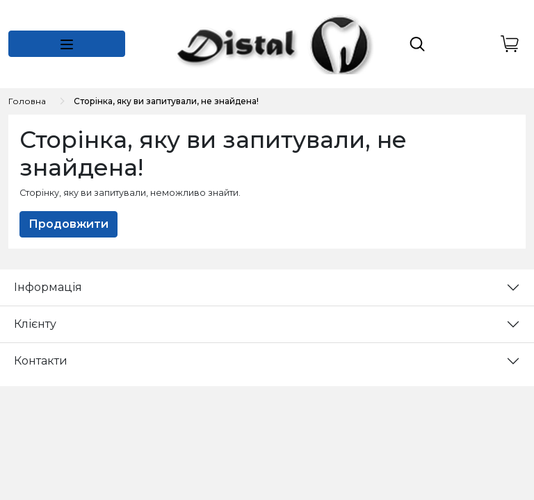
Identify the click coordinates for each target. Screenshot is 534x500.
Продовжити (68, 224)
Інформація (48, 287)
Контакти (40, 360)
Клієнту (35, 324)
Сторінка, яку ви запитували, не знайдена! (166, 101)
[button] (66, 44)
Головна (27, 101)
